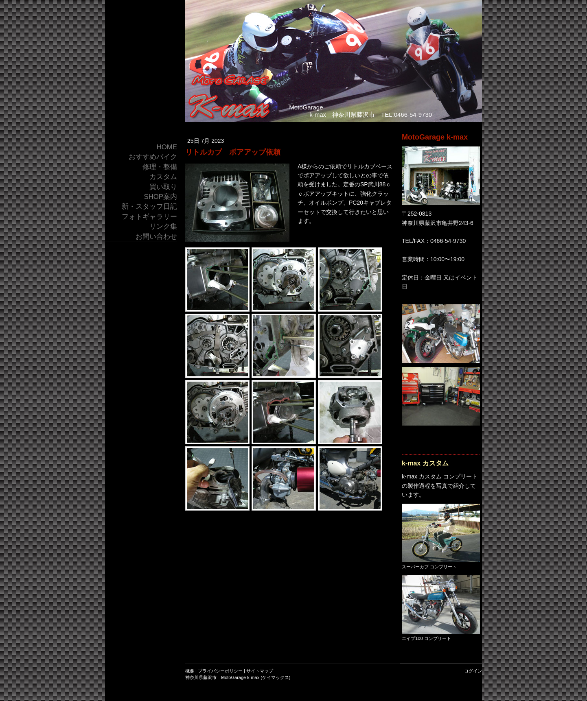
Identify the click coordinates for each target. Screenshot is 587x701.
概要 (189, 670)
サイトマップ (259, 670)
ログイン (473, 670)
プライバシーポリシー (220, 670)
